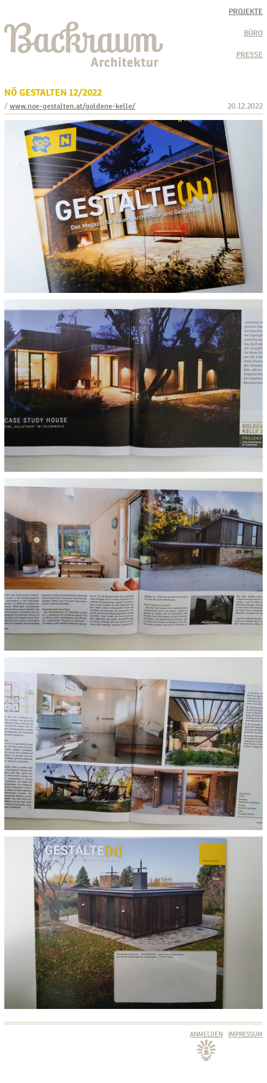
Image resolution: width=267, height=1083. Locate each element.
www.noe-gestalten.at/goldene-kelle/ (72, 106)
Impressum (245, 1034)
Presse (249, 54)
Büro (253, 33)
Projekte (246, 11)
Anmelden (206, 1034)
